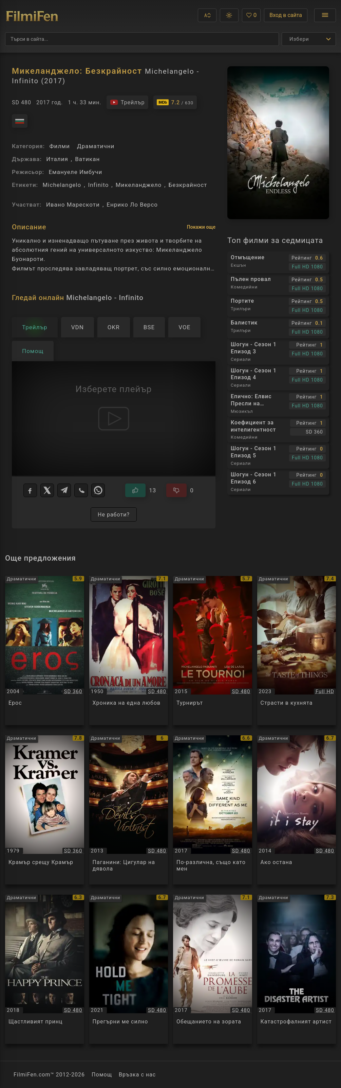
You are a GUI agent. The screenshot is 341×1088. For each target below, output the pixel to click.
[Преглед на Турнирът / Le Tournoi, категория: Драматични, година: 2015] (212, 650)
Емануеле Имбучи (75, 172)
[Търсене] (142, 39)
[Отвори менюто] (325, 15)
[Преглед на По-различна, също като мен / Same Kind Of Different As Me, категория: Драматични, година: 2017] (212, 809)
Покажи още (201, 227)
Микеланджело (139, 184)
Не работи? (114, 514)
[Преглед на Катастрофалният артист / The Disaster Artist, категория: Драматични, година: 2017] (296, 969)
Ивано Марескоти (73, 204)
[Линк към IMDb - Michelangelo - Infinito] (175, 102)
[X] (47, 490)
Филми (59, 146)
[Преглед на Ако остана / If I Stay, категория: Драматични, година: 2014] (296, 809)
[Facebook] (30, 490)
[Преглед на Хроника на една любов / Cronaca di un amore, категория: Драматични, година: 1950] (128, 650)
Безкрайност (188, 184)
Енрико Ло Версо (132, 204)
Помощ (102, 1074)
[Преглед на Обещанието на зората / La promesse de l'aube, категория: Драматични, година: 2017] (212, 969)
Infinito (98, 184)
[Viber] (81, 490)
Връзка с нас (137, 1074)
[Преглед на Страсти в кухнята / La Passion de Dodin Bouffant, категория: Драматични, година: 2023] (296, 650)
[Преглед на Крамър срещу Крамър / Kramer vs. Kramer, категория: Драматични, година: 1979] (44, 809)
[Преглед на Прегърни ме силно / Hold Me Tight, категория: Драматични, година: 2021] (128, 969)
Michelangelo (61, 184)
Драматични (95, 146)
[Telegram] (64, 490)
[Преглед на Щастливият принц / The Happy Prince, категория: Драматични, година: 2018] (44, 969)
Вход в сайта (285, 15)
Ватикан (87, 159)
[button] (207, 15)
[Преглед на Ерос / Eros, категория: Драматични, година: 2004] (44, 650)
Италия (57, 159)
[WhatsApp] (98, 490)
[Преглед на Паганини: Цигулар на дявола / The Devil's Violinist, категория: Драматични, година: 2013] (128, 809)
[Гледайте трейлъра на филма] (127, 102)
